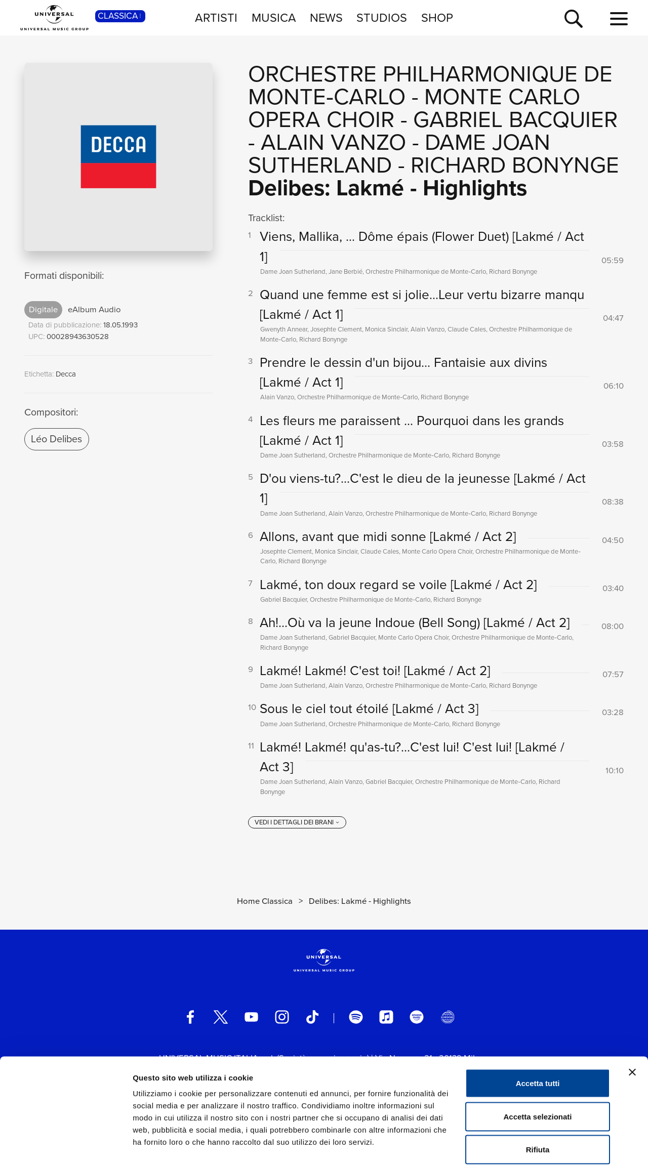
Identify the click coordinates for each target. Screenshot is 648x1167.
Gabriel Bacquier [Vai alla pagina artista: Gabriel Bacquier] (515, 119)
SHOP (437, 17)
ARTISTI (216, 17)
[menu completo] (619, 19)
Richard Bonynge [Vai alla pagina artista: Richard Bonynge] (515, 165)
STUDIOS (381, 17)
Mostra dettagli (532, 1147)
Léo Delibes (56, 438)
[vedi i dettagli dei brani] (297, 825)
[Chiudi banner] (632, 1023)
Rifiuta (538, 1100)
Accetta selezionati (537, 1067)
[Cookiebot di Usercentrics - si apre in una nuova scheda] (65, 1147)
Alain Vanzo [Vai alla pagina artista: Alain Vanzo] (333, 142)
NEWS (326, 17)
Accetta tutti (538, 1034)
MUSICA (274, 17)
